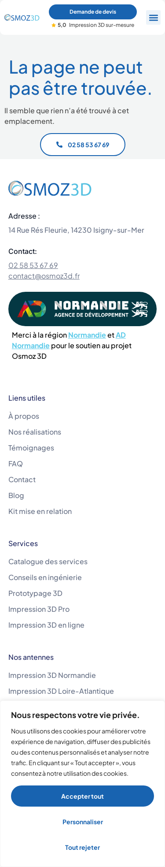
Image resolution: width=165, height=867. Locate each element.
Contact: (22, 251)
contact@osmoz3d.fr (44, 275)
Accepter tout (82, 796)
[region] (82, 783)
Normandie (87, 334)
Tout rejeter (82, 847)
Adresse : (24, 215)
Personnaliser (82, 822)
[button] (153, 17)
